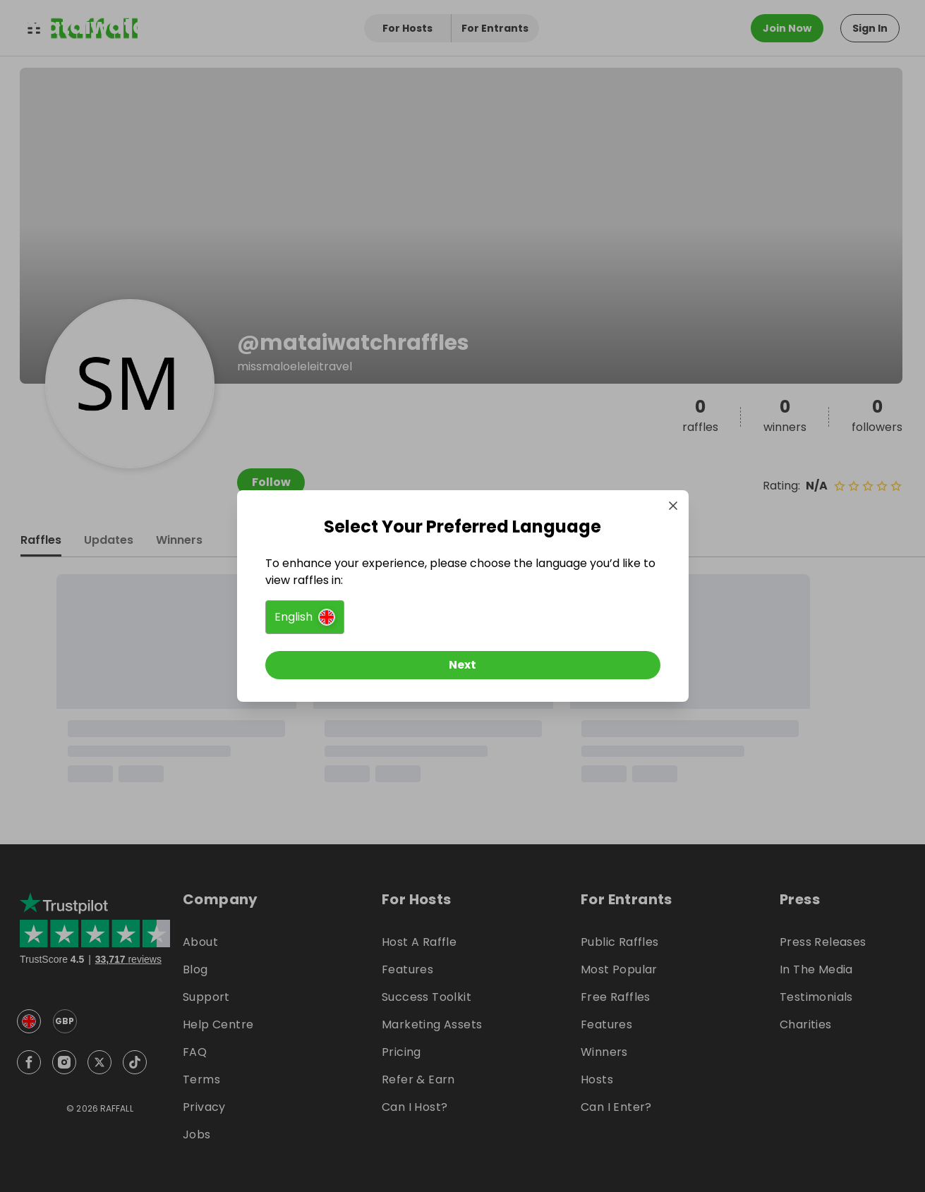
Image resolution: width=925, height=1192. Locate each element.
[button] (304, 617)
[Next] (462, 665)
